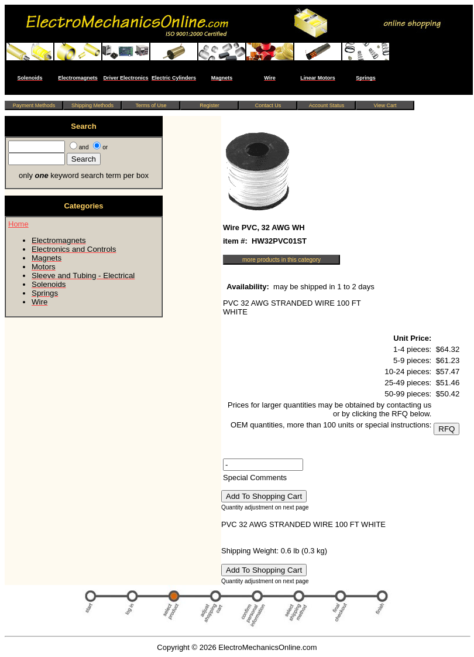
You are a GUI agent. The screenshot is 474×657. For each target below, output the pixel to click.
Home (18, 224)
